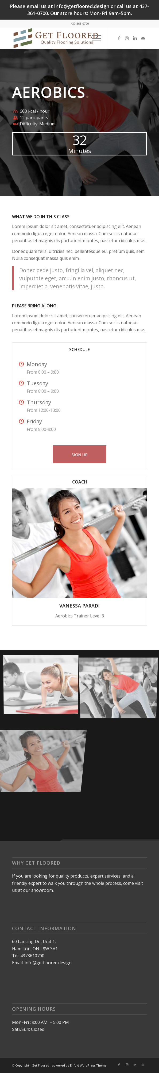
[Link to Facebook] (119, 38)
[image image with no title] (43, 685)
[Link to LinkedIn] (135, 38)
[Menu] (94, 38)
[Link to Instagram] (127, 38)
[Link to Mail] (143, 38)
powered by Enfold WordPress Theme (79, 1065)
